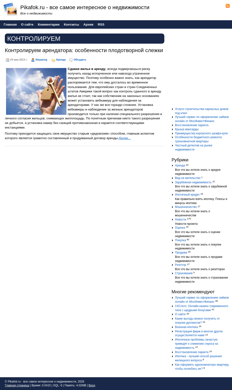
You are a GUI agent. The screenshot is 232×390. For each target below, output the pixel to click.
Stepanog (41, 59)
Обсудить (80, 59)
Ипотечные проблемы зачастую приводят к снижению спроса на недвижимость (196, 343)
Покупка (180, 240)
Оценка (180, 227)
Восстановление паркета (192, 125)
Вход (92, 385)
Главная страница (17, 385)
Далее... (125, 138)
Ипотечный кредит (187, 194)
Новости (180, 219)
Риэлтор (180, 265)
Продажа (181, 252)
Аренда (60, 59)
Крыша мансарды (187, 129)
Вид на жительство (188, 178)
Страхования (184, 273)
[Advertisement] (202, 70)
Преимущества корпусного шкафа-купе (201, 133)
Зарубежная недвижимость (193, 182)
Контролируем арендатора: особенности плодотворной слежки (84, 50)
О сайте (180, 314)
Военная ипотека (186, 327)
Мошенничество (186, 207)
